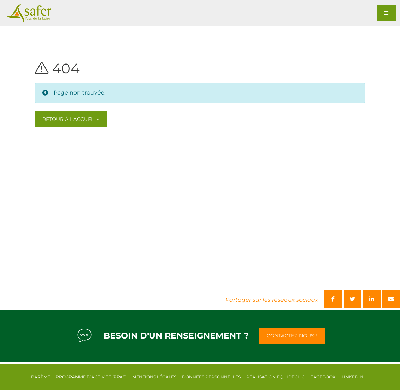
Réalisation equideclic (275, 376)
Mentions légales (154, 376)
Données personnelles (211, 376)
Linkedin (352, 376)
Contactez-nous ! (292, 336)
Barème (40, 376)
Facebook (323, 376)
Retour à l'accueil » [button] (70, 119)
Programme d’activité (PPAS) (91, 376)
